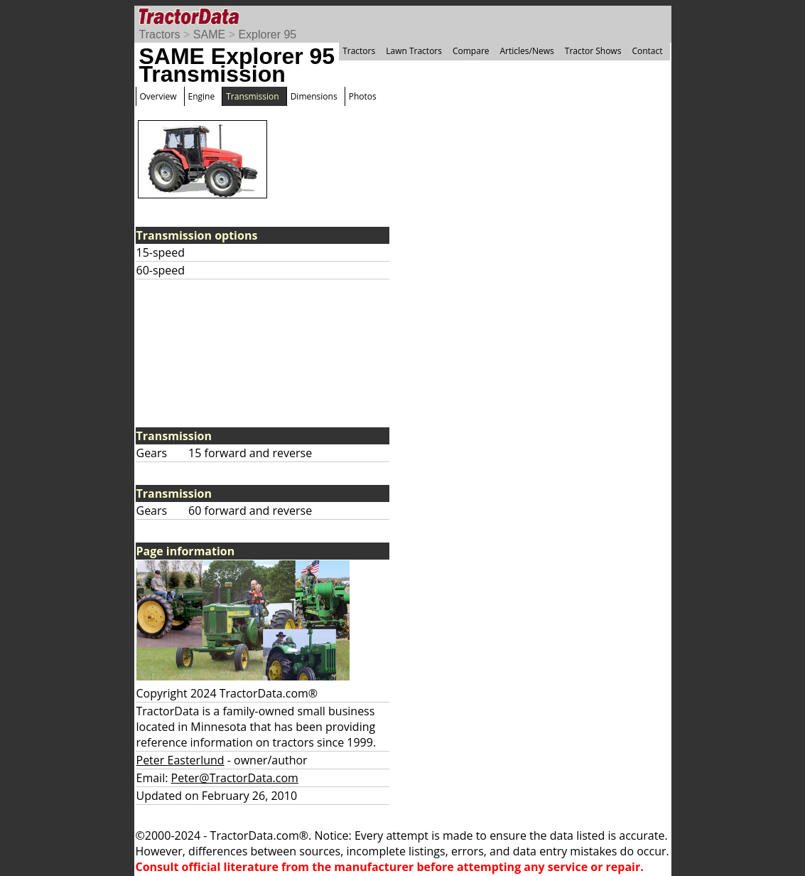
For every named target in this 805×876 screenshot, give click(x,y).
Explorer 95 (267, 34)
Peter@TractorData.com (234, 778)
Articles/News (527, 51)
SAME (209, 34)
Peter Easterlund (180, 760)
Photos (363, 96)
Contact (647, 51)
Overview (158, 96)
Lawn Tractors (414, 51)
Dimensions (314, 96)
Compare (471, 51)
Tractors (159, 34)
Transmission (252, 96)
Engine (201, 96)
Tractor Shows (593, 51)
